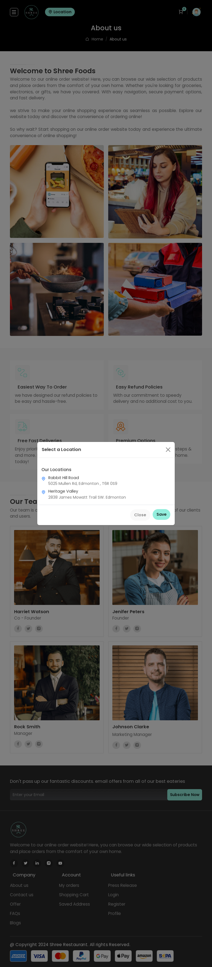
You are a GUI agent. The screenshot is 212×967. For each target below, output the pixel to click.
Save (161, 514)
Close (140, 515)
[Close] (168, 449)
